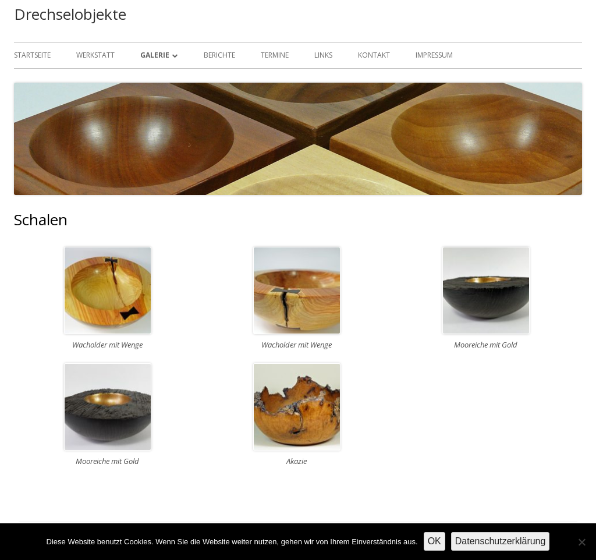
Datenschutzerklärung (500, 541)
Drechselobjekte (70, 13)
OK (434, 541)
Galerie (154, 55)
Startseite (32, 55)
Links (323, 55)
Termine (275, 55)
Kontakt (374, 55)
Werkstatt (95, 55)
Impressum (434, 55)
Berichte (219, 55)
